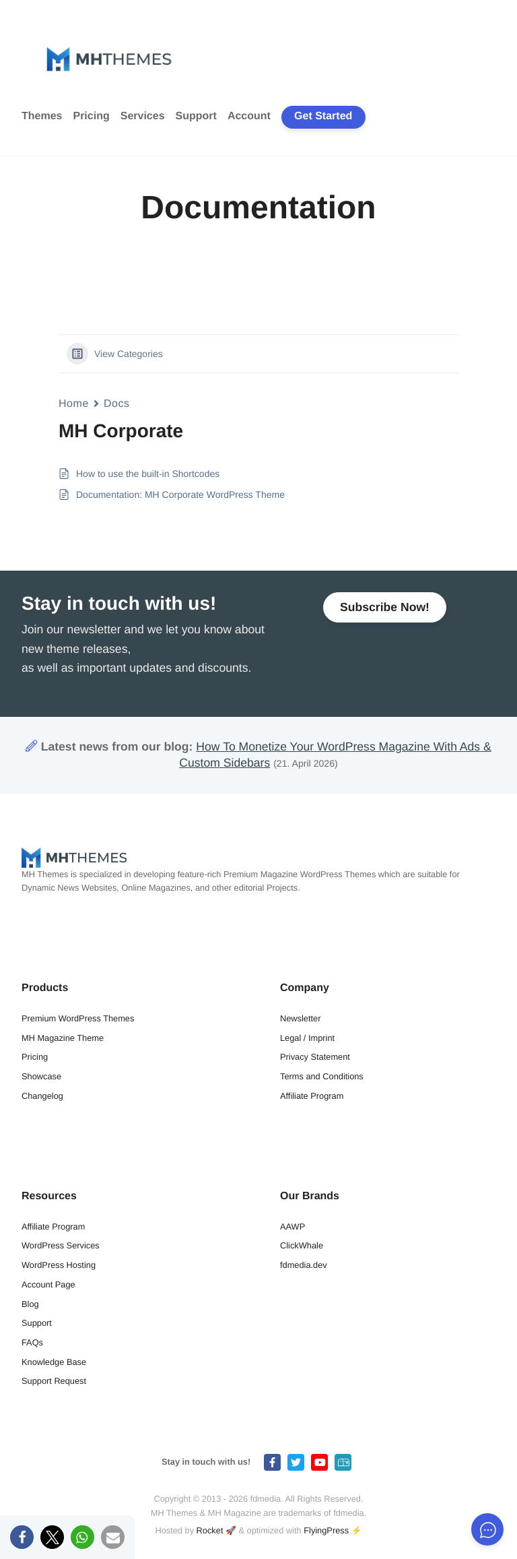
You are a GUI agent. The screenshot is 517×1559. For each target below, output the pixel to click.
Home (74, 404)
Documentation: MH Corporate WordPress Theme (180, 494)
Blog (30, 1304)
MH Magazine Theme (63, 1038)
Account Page (48, 1284)
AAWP (292, 1226)
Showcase (41, 1076)
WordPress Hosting (59, 1265)
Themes (42, 116)
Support (196, 116)
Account (249, 116)
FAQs (32, 1342)
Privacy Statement (315, 1057)
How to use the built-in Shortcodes (147, 473)
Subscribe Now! (384, 607)
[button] (22, 1537)
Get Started (323, 116)
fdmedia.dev (303, 1265)
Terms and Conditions (322, 1076)
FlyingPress (326, 1530)
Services (142, 116)
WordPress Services (61, 1245)
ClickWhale (301, 1245)
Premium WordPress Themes (78, 1018)
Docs (117, 404)
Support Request (54, 1381)
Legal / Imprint (307, 1038)
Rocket (210, 1530)
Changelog (42, 1096)
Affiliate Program (311, 1096)
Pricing (91, 116)
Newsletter (300, 1018)
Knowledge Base (54, 1362)
